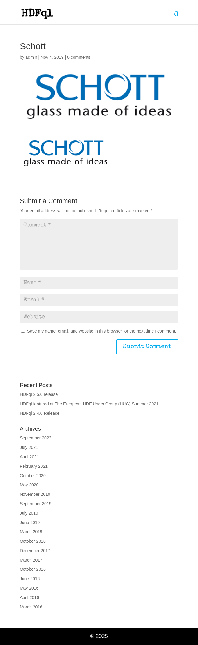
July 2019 (29, 513)
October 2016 (33, 569)
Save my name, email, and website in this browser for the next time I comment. (101, 331)
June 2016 (30, 578)
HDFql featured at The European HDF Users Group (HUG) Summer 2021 (89, 403)
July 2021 (29, 447)
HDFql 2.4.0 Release (39, 413)
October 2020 (33, 475)
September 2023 (36, 437)
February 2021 (34, 466)
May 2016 (29, 588)
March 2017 (31, 560)
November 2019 (35, 494)
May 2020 (29, 484)
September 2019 (36, 503)
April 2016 (29, 597)
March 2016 (31, 606)
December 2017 (35, 550)
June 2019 (30, 522)
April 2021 (29, 456)
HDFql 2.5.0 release (39, 394)
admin (31, 57)
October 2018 (33, 541)
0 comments (78, 57)
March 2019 (31, 531)
